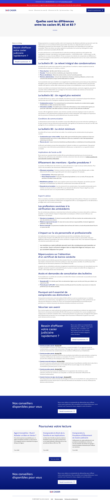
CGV (52, 499)
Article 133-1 (58, 369)
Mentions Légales (59, 499)
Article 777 (58, 345)
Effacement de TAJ (53, 10)
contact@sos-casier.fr (66, 1)
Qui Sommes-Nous (64, 10)
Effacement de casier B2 (40, 10)
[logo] (55, 492)
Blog (72, 10)
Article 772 (58, 353)
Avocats (31, 10)
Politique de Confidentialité (71, 499)
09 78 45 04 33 (50, 1)
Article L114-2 (61, 361)
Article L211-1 (67, 377)
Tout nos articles (55, 459)
